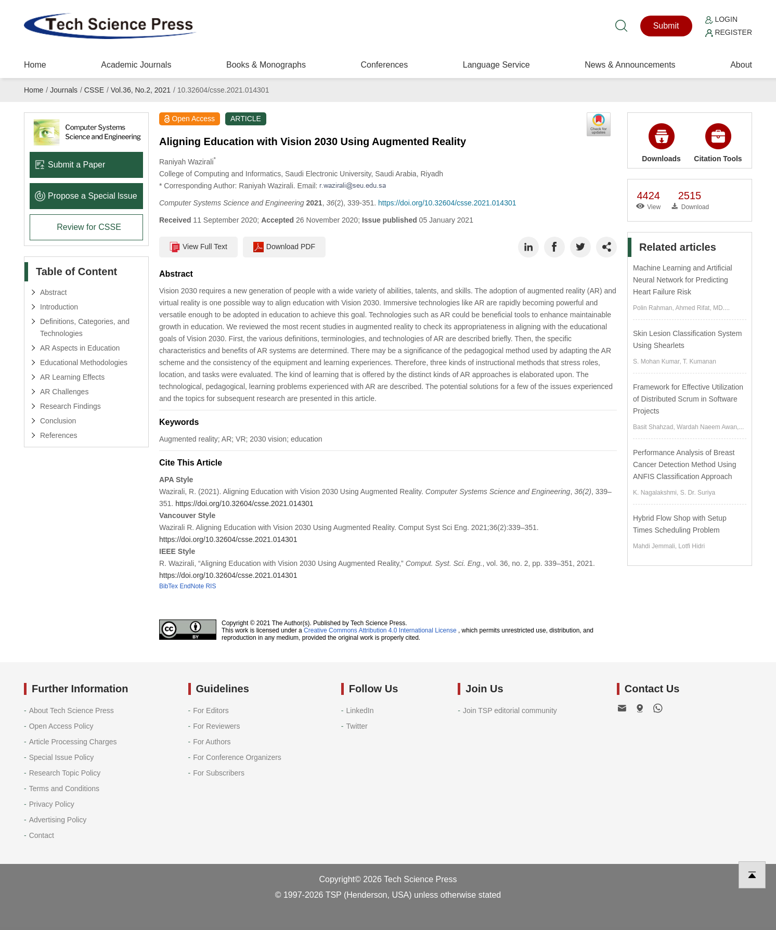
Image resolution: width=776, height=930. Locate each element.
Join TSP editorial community (510, 710)
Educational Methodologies (83, 362)
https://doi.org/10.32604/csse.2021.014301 (447, 203)
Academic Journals (136, 64)
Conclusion (58, 421)
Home (35, 64)
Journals (63, 90)
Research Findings (70, 406)
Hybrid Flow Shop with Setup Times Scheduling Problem (680, 524)
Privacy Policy (51, 804)
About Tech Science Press (71, 710)
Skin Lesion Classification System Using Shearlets (687, 339)
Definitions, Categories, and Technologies (85, 327)
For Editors (210, 710)
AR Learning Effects (72, 377)
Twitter (357, 726)
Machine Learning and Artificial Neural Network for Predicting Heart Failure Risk (682, 280)
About (741, 64)
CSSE (94, 90)
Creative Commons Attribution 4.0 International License (380, 630)
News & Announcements (630, 64)
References (58, 435)
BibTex (168, 586)
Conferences (384, 64)
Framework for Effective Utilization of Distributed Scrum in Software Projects (688, 399)
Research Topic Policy (64, 773)
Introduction (59, 307)
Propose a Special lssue (86, 195)
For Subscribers (218, 773)
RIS (210, 586)
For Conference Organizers (237, 757)
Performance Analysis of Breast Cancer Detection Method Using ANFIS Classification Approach (684, 464)
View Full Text (198, 247)
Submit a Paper (70, 164)
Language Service (496, 64)
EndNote (191, 586)
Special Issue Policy (61, 757)
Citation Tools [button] (718, 143)
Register (728, 32)
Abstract (53, 292)
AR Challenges (64, 392)
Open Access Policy (61, 726)
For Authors (211, 742)
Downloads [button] (661, 143)
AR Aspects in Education (80, 348)
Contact (41, 835)
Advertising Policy (58, 820)
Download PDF (284, 247)
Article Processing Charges (73, 742)
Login (721, 19)
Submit (666, 25)
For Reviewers (216, 726)
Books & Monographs (266, 64)
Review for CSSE (89, 227)
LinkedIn (360, 710)
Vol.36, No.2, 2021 (141, 90)
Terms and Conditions (64, 788)
